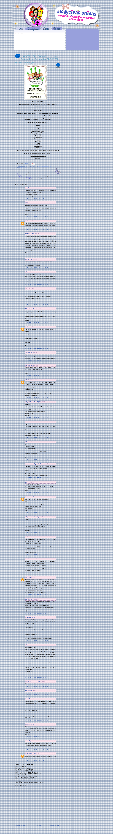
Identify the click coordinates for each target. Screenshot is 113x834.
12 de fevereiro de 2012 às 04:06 (36, 304)
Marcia (27, 645)
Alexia (27, 272)
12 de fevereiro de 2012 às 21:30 (36, 595)
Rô (26, 202)
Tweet (26, 163)
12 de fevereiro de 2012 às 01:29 (36, 267)
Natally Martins (30, 599)
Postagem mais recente (21, 825)
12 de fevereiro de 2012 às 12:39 (36, 375)
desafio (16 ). (23, 167)
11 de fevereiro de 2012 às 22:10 (36, 198)
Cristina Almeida (30, 233)
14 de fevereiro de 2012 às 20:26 (36, 760)
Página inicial (38, 825)
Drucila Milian (29, 724)
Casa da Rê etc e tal (31, 308)
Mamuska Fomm (30, 617)
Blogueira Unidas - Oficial (33, 402)
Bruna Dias (28, 259)
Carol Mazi (28, 690)
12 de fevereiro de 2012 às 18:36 (36, 492)
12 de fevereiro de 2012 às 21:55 (36, 613)
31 (58, 64)
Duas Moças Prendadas (32, 497)
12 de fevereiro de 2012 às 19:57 (36, 554)
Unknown (28, 221)
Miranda (28, 442)
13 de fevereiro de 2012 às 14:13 (36, 736)
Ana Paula (28, 188)
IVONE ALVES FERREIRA (33, 681)
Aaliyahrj (28, 741)
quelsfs (27, 482)
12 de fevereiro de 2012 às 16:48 (36, 459)
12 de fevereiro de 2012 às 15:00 (36, 397)
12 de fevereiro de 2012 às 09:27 (36, 348)
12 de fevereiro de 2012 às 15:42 (36, 417)
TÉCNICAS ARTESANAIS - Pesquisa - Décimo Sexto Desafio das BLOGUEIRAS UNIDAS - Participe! (37, 59)
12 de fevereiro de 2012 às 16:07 (36, 437)
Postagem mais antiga (54, 825)
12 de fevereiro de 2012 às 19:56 (36, 532)
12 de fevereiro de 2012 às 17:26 (36, 478)
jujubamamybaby (30, 753)
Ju (26, 422)
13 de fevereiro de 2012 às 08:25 (36, 720)
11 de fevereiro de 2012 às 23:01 (36, 255)
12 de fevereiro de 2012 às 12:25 (36, 361)
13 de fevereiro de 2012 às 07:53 (36, 686)
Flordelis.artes (29, 380)
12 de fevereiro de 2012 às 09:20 (36, 322)
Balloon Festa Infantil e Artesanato (36, 464)
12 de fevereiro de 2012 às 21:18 (36, 573)
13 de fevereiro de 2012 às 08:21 (36, 694)
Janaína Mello (29, 352)
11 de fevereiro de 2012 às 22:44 (36, 216)
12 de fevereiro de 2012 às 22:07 (36, 640)
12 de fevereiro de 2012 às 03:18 (36, 284)
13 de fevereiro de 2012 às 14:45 (36, 749)
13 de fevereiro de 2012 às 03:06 (36, 677)
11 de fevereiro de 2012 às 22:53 (36, 229)
